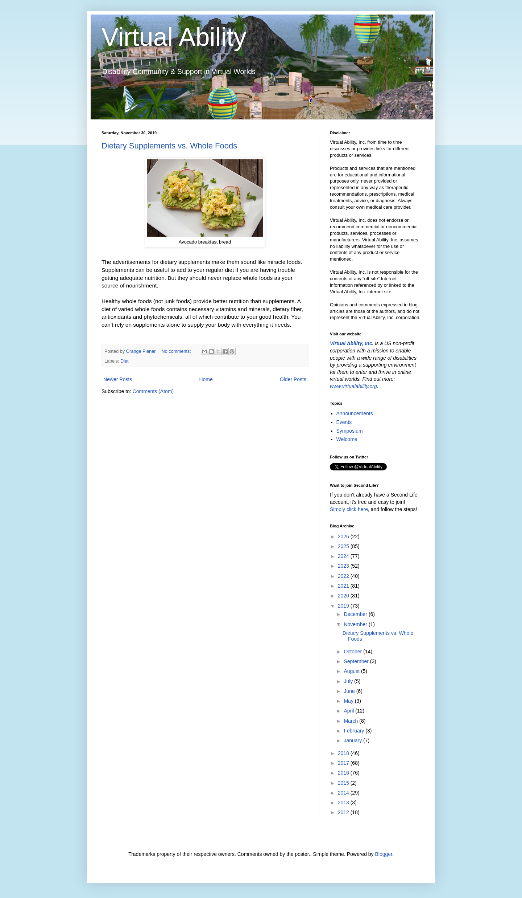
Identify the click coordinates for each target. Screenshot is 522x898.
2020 (344, 596)
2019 (344, 606)
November (356, 624)
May (349, 701)
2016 (344, 773)
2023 (344, 566)
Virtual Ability (174, 37)
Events (344, 422)
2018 (344, 753)
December (356, 614)
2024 (344, 556)
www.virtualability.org (353, 386)
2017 (344, 763)
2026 (344, 536)
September (357, 661)
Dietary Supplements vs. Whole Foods (169, 145)
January (353, 740)
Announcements (354, 413)
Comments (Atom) (153, 391)
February (354, 731)
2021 (344, 586)
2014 (344, 793)
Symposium (349, 431)
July (349, 681)
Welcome (346, 439)
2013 (344, 802)
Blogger (383, 854)
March (351, 721)
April (349, 711)
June (350, 691)
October (353, 651)
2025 (344, 546)
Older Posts (293, 379)
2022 (344, 576)
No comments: (177, 351)
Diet (124, 361)
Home (205, 379)
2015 (344, 783)
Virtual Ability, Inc (351, 343)
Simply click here (349, 509)
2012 (344, 812)
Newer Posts (117, 379)
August (352, 671)
